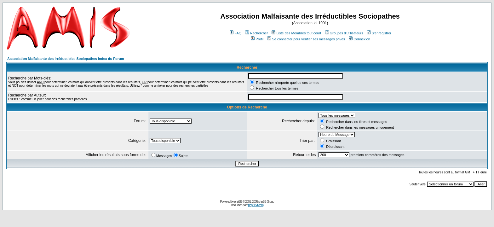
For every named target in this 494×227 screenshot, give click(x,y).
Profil (257, 39)
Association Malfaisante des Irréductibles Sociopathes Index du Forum (65, 59)
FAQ (235, 33)
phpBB (238, 201)
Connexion (359, 39)
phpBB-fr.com (255, 205)
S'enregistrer (379, 33)
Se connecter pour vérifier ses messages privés (306, 39)
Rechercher (256, 33)
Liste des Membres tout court (296, 33)
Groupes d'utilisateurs (344, 33)
